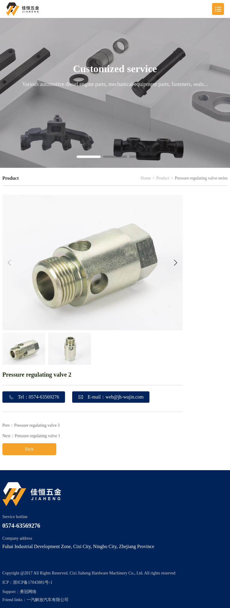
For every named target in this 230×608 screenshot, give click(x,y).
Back (29, 449)
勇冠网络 (28, 591)
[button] (89, 157)
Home (146, 178)
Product (163, 178)
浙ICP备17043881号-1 (32, 582)
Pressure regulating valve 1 (37, 436)
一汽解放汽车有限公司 (48, 600)
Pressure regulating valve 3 (37, 425)
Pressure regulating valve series (201, 178)
